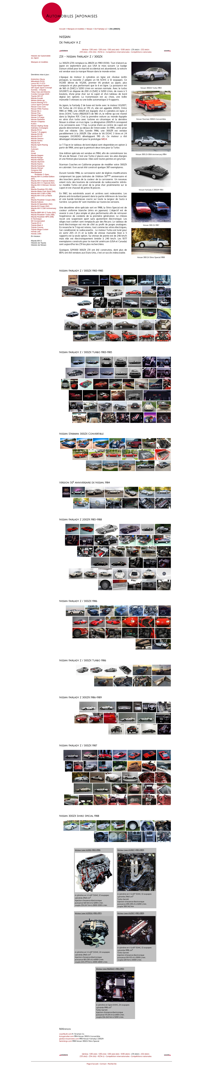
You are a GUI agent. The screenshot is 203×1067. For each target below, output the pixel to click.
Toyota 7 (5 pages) (39, 132)
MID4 (104, 139)
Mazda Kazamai (38, 166)
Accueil (62, 29)
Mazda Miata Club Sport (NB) (43, 191)
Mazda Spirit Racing (39, 145)
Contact (103, 1063)
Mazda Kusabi (37, 98)
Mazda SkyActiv (37, 162)
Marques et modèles (75, 29)
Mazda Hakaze (37, 160)
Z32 (145, 49)
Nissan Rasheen (38, 119)
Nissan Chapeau (38, 121)
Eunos (33, 147)
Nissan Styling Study (39, 126)
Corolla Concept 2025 (40, 94)
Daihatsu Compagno (39, 128)
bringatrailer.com (66, 1036)
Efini (33, 151)
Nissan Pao (36, 113)
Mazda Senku (37, 141)
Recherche (112, 1063)
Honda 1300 (36, 234)
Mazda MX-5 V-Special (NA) (43, 183)
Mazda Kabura (37, 202)
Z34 (92, 52)
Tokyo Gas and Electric (40, 92)
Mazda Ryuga (37, 157)
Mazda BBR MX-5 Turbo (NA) (43, 212)
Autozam (34, 149)
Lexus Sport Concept (39, 105)
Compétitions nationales (141, 52)
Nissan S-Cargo (37, 117)
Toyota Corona (37, 227)
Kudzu (33, 124)
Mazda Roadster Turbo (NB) (43, 215)
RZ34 (101, 52)
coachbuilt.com (65, 1034)
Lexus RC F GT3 (38, 83)
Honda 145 (35, 231)
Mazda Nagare (37, 155)
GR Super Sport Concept (41, 88)
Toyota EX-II (36, 223)
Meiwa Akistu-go (38, 100)
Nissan (89, 29)
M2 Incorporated (38, 221)
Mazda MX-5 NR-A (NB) (41, 193)
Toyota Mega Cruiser (39, 229)
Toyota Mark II (37, 225)
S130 (125, 49)
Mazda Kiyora (37, 164)
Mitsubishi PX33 (38, 81)
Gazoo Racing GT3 (39, 102)
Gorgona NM (36, 170)
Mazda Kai (35, 143)
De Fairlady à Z (100, 29)
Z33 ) (83, 52)
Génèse (85, 49)
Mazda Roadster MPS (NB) (42, 217)
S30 (93, 49)
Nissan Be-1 (36, 111)
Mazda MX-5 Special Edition (43, 181)
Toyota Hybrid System (40, 85)
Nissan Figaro (37, 115)
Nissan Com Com (38, 107)
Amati (33, 153)
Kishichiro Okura (38, 79)
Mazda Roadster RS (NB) (41, 189)
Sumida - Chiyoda (38, 90)
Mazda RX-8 (36, 130)
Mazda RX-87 (37, 136)
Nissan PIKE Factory (39, 109)
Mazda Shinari (37, 168)
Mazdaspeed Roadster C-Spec (40, 173)
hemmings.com (65, 1041)
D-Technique (36, 219)
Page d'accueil (92, 1063)
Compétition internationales (118, 52)
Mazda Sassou (37, 138)
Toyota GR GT (37, 96)
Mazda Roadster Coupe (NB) (43, 200)
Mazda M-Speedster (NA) (41, 204)
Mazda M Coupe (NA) (40, 206)
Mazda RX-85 (37, 134)
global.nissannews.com (69, 1038)
